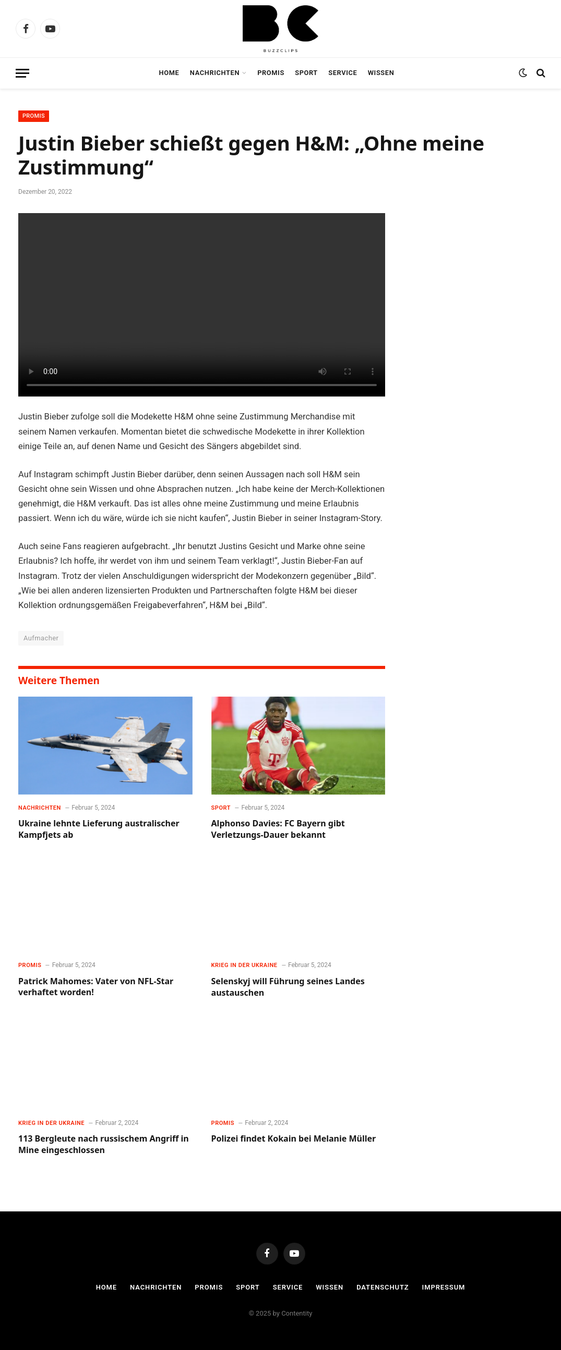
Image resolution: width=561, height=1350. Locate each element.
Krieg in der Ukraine (244, 965)
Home (169, 73)
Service (342, 73)
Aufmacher (40, 638)
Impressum (443, 1287)
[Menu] (22, 73)
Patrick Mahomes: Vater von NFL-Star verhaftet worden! (95, 987)
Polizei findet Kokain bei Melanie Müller (293, 1138)
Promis (270, 73)
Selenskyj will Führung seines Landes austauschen (288, 987)
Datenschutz (382, 1287)
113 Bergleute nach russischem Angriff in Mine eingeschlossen (103, 1144)
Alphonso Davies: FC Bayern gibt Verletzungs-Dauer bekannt (278, 829)
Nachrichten (215, 73)
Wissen (381, 73)
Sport (306, 73)
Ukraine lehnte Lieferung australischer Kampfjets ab (99, 829)
